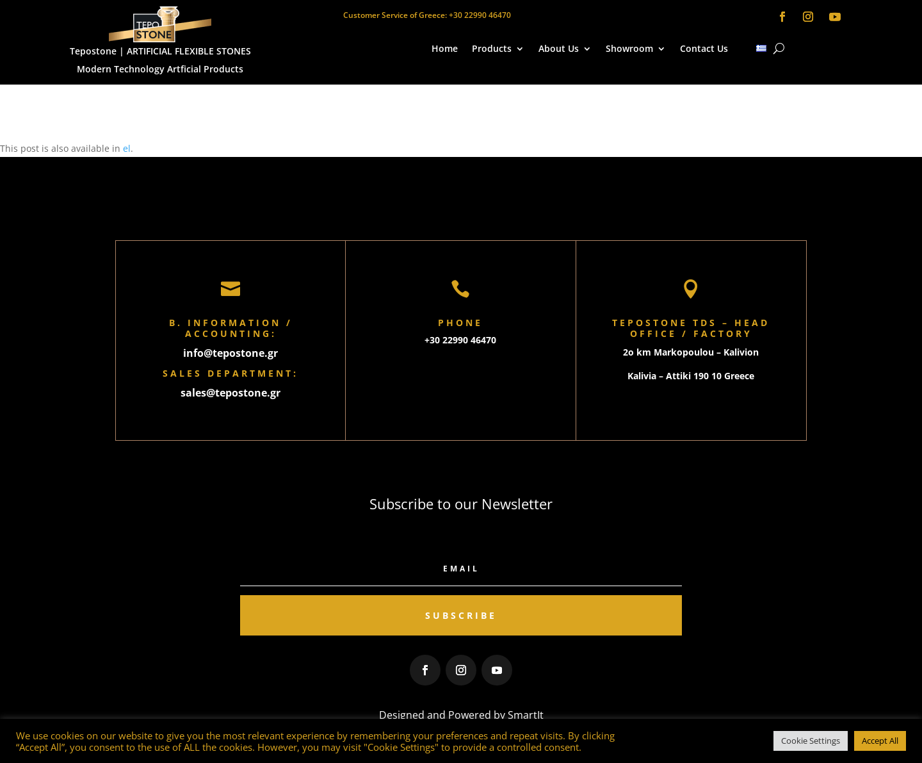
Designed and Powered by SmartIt (461, 715)
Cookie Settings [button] (810, 740)
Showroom (629, 49)
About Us (558, 49)
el (127, 148)
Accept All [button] (880, 740)
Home (445, 49)
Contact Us (704, 49)
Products (492, 49)
